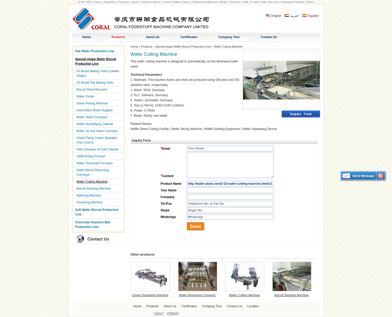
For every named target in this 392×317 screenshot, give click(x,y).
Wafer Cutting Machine (92, 181)
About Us (170, 306)
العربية (292, 16)
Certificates (189, 306)
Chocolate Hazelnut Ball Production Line (92, 225)
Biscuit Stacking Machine (94, 188)
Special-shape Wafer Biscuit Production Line (95, 61)
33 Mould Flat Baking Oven (95, 82)
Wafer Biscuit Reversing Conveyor (93, 172)
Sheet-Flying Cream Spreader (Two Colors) (97, 140)
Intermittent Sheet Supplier (95, 110)
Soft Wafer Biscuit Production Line (97, 212)
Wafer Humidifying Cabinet (95, 124)
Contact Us (98, 239)
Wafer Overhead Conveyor (95, 163)
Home (134, 46)
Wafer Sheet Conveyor (92, 117)
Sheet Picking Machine (92, 103)
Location (253, 306)
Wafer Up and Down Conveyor (97, 131)
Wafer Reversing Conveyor (197, 295)
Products (146, 46)
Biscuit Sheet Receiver (92, 89)
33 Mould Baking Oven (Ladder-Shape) (98, 73)
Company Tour (212, 306)
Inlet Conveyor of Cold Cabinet (97, 149)
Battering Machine (89, 195)
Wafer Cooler (85, 96)
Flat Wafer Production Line (94, 51)
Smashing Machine (90, 202)
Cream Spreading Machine (150, 295)
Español (310, 16)
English (273, 16)
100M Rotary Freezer (91, 156)
